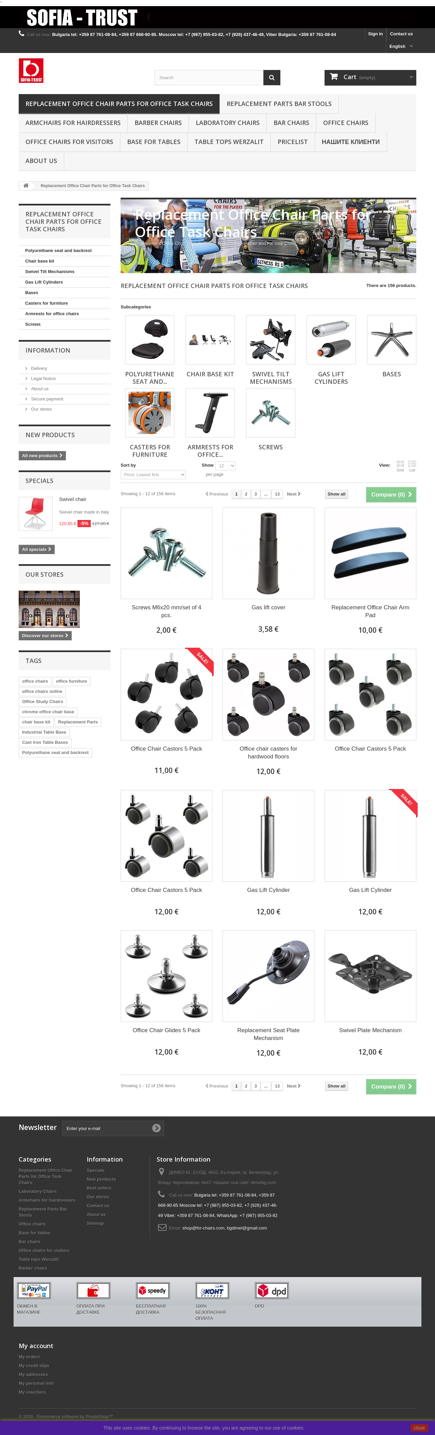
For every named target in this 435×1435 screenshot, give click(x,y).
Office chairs (345, 123)
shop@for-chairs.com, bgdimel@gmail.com (224, 1228)
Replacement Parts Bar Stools (279, 104)
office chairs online (42, 691)
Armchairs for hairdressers (73, 123)
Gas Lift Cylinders (44, 282)
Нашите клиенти (351, 142)
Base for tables (153, 142)
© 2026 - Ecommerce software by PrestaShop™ (66, 1416)
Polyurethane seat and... (149, 377)
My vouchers (32, 1392)
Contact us (401, 33)
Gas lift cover (268, 607)
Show (208, 465)
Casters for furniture (46, 303)
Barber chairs (158, 123)
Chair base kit (39, 261)
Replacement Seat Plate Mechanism (268, 1034)
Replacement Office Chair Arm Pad (370, 611)
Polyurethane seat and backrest (58, 250)
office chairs (35, 681)
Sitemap (95, 1223)
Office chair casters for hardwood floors (268, 753)
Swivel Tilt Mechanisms (49, 271)
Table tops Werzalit (229, 142)
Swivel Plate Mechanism (370, 1030)
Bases (31, 292)
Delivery (38, 368)
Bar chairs (291, 123)
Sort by (128, 465)
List (412, 466)
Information (47, 350)
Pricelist (293, 142)
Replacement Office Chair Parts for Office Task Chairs (119, 104)
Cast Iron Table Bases (45, 742)
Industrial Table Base (44, 732)
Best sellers (99, 1187)
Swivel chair (72, 499)
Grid (400, 466)
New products (50, 435)
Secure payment (46, 398)
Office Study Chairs (42, 701)
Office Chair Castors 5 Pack (166, 749)
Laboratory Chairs (228, 123)
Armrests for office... (210, 451)
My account (36, 1346)
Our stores (41, 409)
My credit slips (34, 1365)
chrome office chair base (48, 711)
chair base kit (36, 721)
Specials (39, 481)
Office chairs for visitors (69, 142)
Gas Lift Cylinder (268, 890)
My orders (29, 1356)
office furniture (71, 681)
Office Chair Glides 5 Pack (166, 1030)
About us (41, 161)
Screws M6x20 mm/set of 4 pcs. (166, 611)
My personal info (36, 1383)
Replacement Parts (78, 721)
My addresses (33, 1374)
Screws (33, 324)
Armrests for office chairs (52, 313)
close (419, 1428)
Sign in (375, 33)
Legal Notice (43, 378)
